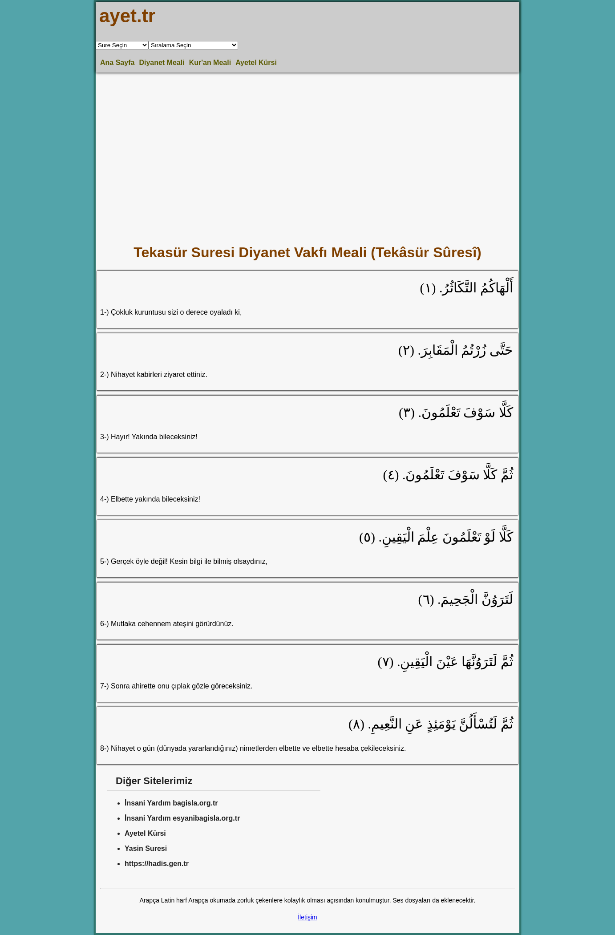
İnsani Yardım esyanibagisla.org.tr (182, 818)
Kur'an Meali (210, 62)
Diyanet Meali (161, 62)
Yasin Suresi (146, 848)
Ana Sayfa (117, 62)
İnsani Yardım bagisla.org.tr (171, 803)
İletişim (307, 917)
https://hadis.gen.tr (157, 863)
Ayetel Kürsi (256, 62)
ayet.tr (127, 15)
